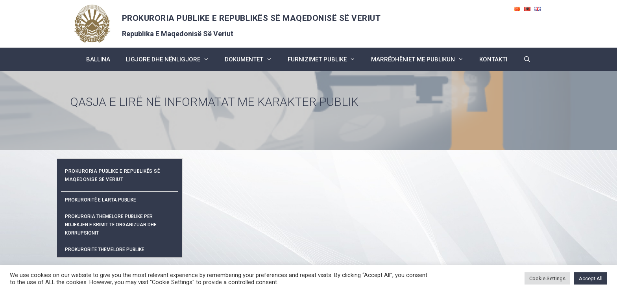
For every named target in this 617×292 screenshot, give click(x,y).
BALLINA (98, 59)
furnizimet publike (325, 59)
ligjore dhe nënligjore (171, 59)
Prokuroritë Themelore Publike (104, 249)
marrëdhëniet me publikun (421, 59)
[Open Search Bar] (526, 59)
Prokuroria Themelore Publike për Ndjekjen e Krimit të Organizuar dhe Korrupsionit (111, 225)
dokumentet (252, 59)
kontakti (493, 59)
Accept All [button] (590, 278)
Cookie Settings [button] (547, 278)
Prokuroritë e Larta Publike (100, 200)
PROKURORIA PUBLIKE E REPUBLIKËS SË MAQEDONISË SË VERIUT (251, 18)
